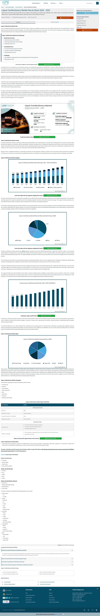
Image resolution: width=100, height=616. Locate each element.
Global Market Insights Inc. (7, 610)
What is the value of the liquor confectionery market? (38, 550)
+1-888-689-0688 (80, 596)
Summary (18, 22)
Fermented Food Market (45, 584)
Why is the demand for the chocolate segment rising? (38, 558)
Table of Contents (55, 22)
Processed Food (18, 7)
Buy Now (87, 13)
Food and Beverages (9, 7)
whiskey (24, 251)
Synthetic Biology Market (9, 584)
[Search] (97, 3)
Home (2, 7)
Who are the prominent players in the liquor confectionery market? (38, 564)
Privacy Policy (58, 614)
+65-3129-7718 (78, 599)
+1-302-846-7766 (78, 597)
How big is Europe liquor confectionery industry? (38, 561)
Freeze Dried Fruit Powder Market (47, 582)
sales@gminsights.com (80, 600)
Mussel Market (7, 582)
